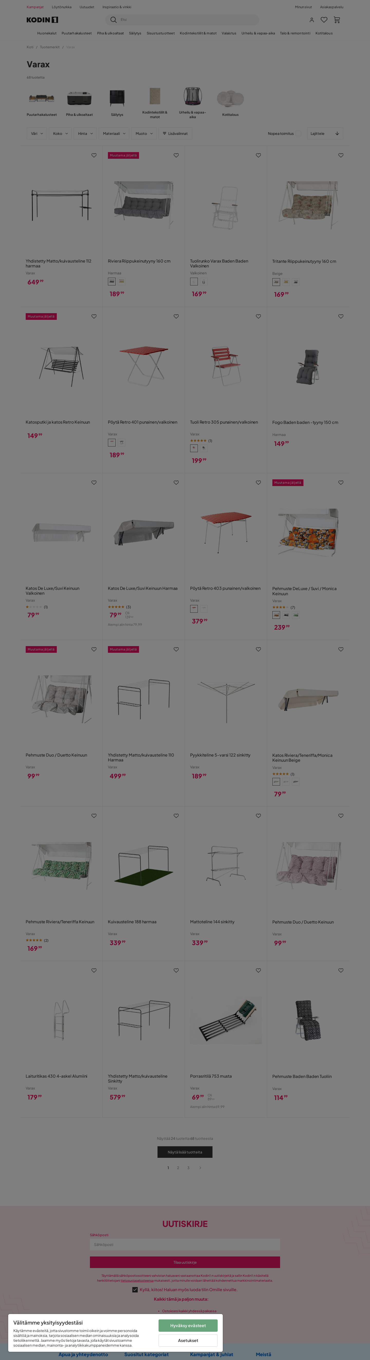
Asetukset (188, 1340)
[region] (115, 1333)
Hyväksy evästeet (188, 1325)
